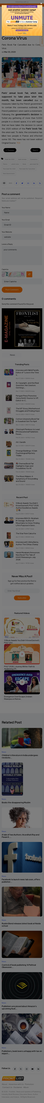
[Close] (22, 3)
